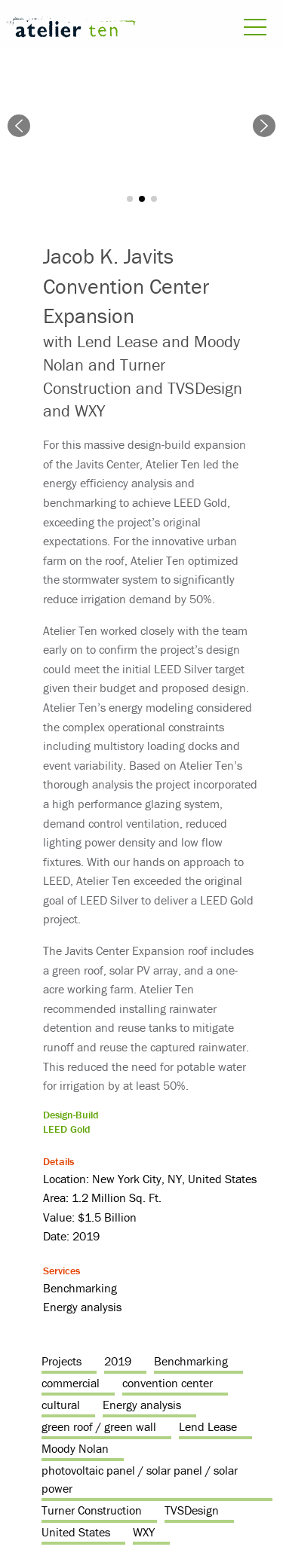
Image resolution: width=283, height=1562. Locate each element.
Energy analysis (142, 1404)
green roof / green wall (99, 1426)
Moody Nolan (75, 1448)
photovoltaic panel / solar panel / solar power (140, 1479)
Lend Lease (208, 1426)
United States (76, 1531)
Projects (62, 1360)
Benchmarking (191, 1360)
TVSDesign (192, 1510)
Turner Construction (92, 1510)
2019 (117, 1360)
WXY (144, 1531)
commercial (71, 1382)
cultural (61, 1404)
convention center (167, 1382)
